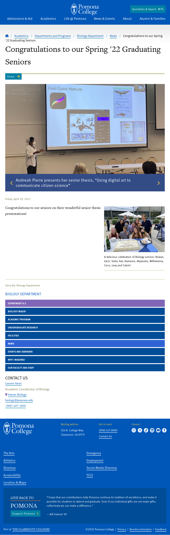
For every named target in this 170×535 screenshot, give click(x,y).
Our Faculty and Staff (21, 367)
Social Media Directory (101, 467)
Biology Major (17, 311)
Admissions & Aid (19, 18)
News (113, 35)
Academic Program (19, 319)
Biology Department (90, 35)
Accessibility (12, 475)
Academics (48, 18)
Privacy (122, 529)
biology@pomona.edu (19, 400)
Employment (94, 460)
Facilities (13, 335)
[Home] (7, 35)
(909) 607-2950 (15, 406)
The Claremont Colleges (31, 529)
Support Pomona (23, 513)
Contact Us (105, 436)
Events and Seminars (20, 351)
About (127, 18)
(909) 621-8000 (108, 430)
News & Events (104, 18)
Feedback (161, 529)
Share (11, 76)
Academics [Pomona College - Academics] (21, 35)
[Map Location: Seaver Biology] (17, 394)
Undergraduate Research (23, 327)
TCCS (89, 475)
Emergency (93, 452)
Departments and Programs (53, 35)
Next (158, 183)
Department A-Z (17, 303)
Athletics (9, 460)
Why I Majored (16, 359)
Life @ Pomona (75, 18)
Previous (12, 183)
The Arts (8, 452)
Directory (9, 467)
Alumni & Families (152, 18)
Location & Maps (14, 482)
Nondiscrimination (141, 529)
